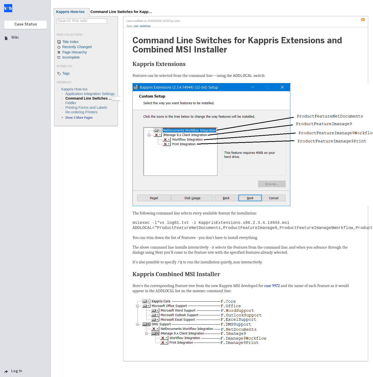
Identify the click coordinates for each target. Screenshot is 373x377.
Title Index (68, 42)
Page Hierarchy (72, 52)
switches (145, 26)
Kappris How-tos (70, 12)
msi (136, 26)
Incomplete (68, 57)
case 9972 (272, 286)
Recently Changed (74, 47)
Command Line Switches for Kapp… (121, 12)
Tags (63, 73)
